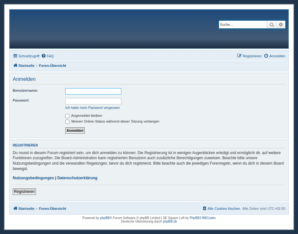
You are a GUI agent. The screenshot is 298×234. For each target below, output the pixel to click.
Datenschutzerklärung (77, 178)
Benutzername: (25, 90)
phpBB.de (170, 221)
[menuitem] (47, 56)
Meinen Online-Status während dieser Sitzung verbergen (112, 121)
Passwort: (21, 100)
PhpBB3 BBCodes (203, 218)
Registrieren (24, 191)
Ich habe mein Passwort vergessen (92, 108)
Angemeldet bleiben (83, 115)
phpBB (105, 218)
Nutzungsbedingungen (33, 178)
